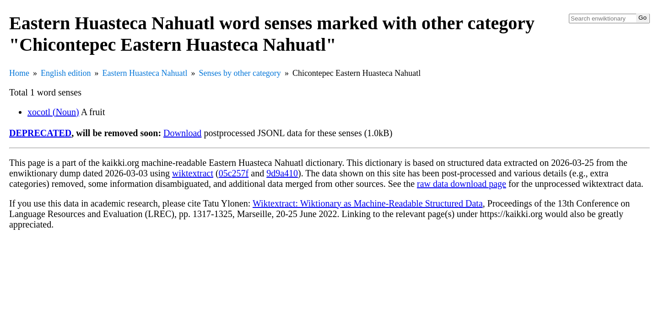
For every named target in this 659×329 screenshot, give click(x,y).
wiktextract (192, 173)
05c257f (234, 173)
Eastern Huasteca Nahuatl (145, 73)
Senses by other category (240, 73)
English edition (66, 73)
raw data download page (461, 184)
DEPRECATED (40, 133)
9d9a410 (282, 173)
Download (182, 133)
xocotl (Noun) (53, 112)
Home (19, 73)
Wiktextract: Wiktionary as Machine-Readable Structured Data (368, 203)
